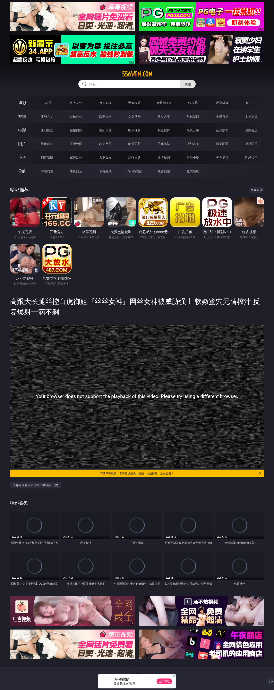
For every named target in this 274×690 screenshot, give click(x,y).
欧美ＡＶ (105, 116)
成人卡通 (105, 130)
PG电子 (47, 103)
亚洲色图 (76, 144)
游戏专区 (134, 103)
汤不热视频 (134, 171)
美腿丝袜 (164, 144)
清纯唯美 (193, 144)
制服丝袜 (164, 130)
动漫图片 (134, 144)
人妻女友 (105, 157)
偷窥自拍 (47, 144)
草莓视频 (105, 171)
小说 (22, 157)
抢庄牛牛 (251, 103)
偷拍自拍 (76, 130)
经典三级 (193, 130)
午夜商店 (76, 171)
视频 (22, 116)
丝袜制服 (193, 116)
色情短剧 (193, 171)
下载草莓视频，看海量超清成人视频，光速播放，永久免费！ (181, 473)
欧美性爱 (134, 130)
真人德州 (76, 103)
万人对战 (105, 103)
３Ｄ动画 (134, 116)
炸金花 (193, 103)
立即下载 (164, 681)
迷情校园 (164, 157)
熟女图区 (222, 144)
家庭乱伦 (76, 157)
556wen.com (137, 74)
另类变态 (251, 130)
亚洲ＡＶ (47, 116)
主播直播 (222, 116)
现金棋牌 (222, 103)
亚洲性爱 (47, 130)
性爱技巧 (251, 157)
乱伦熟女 (222, 130)
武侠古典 (134, 157)
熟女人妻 (164, 116)
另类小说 (193, 157)
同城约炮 (47, 171)
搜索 (188, 84)
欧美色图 (105, 144)
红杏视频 (164, 171)
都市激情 (47, 157)
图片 (22, 143)
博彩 (22, 102)
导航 (22, 171)
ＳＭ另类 (251, 116)
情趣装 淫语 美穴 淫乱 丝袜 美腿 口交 (35, 485)
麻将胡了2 (164, 103)
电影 (22, 130)
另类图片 (251, 144)
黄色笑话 (222, 157)
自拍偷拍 (76, 116)
